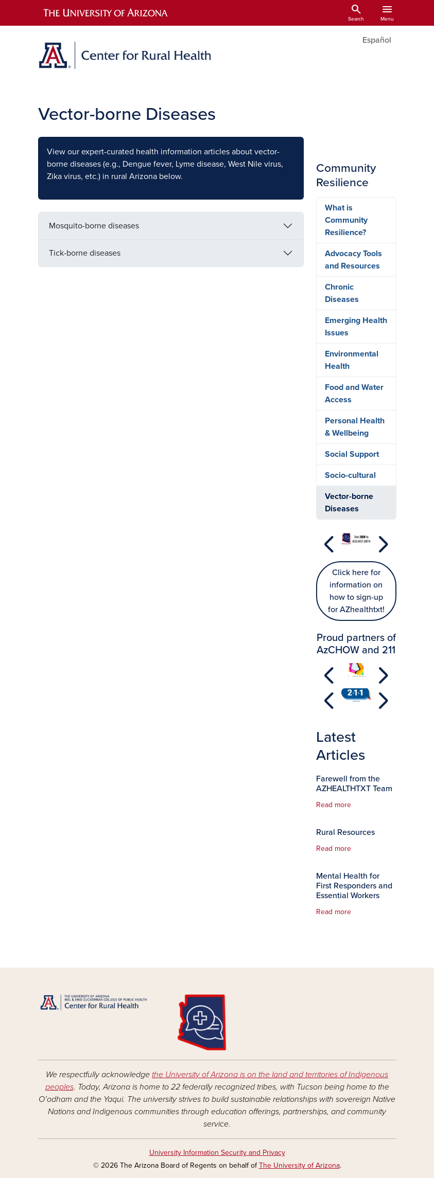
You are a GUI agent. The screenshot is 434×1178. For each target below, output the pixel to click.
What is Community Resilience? (346, 220)
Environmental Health (351, 360)
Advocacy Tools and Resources (353, 259)
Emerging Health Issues (356, 326)
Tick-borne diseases (84, 253)
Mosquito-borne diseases (94, 226)
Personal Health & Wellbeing (355, 427)
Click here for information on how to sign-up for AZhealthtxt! (356, 591)
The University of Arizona (299, 1165)
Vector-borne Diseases (349, 502)
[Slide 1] (356, 551)
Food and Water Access (354, 393)
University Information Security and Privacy (217, 1152)
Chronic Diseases (342, 293)
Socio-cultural (350, 475)
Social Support (352, 454)
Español (376, 40)
